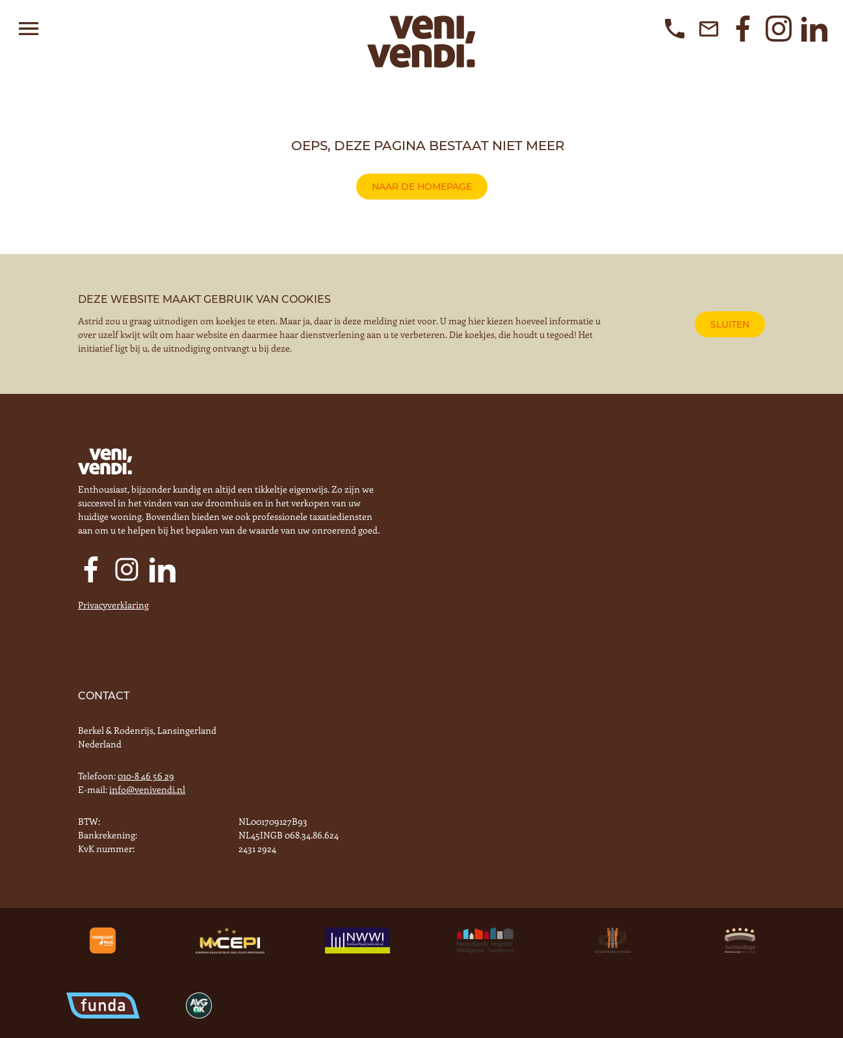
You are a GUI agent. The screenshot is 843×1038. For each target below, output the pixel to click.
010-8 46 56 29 (146, 776)
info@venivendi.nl (147, 789)
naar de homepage (422, 186)
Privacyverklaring (113, 605)
